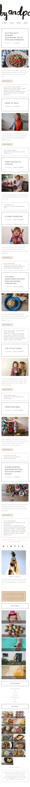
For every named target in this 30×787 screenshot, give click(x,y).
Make (19, 23)
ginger (24, 530)
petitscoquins (20, 206)
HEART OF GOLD (12, 103)
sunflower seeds (20, 338)
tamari (6, 339)
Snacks (9, 524)
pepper (17, 91)
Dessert (18, 522)
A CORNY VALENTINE (14, 216)
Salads (7, 748)
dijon (5, 335)
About (11, 576)
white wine (21, 93)
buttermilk (11, 528)
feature (18, 457)
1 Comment (16, 43)
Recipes (18, 86)
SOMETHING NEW (12, 407)
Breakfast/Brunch (9, 522)
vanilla (17, 533)
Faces (14, 622)
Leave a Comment (18, 167)
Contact (18, 576)
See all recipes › (15, 767)
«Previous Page (8, 539)
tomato (15, 93)
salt (5, 93)
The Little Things (13, 663)
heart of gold (16, 151)
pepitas (17, 531)
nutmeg (12, 531)
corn (19, 265)
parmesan (7, 91)
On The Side (7, 740)
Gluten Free (7, 732)
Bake (26, 23)
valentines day (17, 268)
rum (9, 533)
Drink (14, 677)
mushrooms (12, 89)
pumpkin (22, 531)
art (16, 265)
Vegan (5, 332)
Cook (12, 23)
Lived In (15, 693)
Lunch (13, 330)
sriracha (11, 338)
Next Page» (17, 541)
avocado (14, 333)
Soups (7, 755)
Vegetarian (11, 332)
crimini (23, 88)
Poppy (23, 151)
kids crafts (21, 266)
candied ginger (20, 528)
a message (11, 778)
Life (12, 150)
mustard (6, 336)
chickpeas (21, 333)
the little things (13, 348)
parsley (12, 91)
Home (4, 23)
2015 (13, 265)
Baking (13, 521)
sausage (9, 93)
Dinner (13, 86)
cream (18, 88)
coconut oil (14, 530)
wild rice (6, 94)
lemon (14, 335)
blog (13, 206)
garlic (6, 89)
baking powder (8, 527)
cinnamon (7, 530)
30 (10, 541)
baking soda (17, 527)
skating (18, 396)
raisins (6, 533)
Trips (15, 701)
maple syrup (20, 335)
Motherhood (15, 697)
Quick (17, 330)
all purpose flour (17, 525)
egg (20, 530)
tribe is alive (7, 153)
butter (14, 88)
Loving (15, 695)
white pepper (17, 339)
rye (15, 336)
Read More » (7, 81)
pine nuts (23, 91)
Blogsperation (15, 688)
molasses (6, 531)
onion (18, 89)
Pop (15, 150)
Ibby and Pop (15, 12)
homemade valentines (10, 266)
